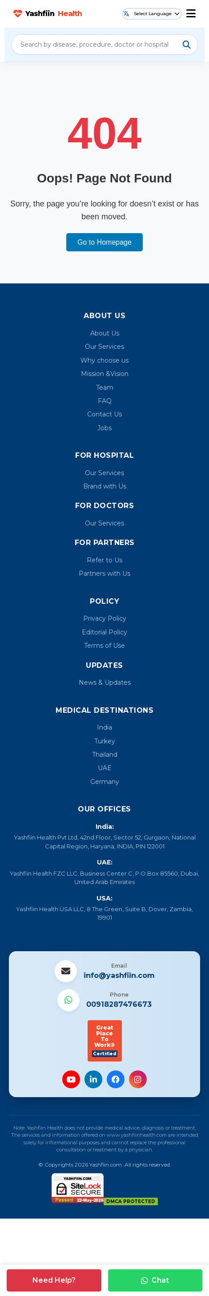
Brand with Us (104, 486)
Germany (104, 782)
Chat (155, 1280)
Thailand (104, 755)
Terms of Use (104, 646)
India (104, 727)
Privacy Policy (104, 618)
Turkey (104, 741)
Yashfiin (47, 14)
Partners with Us (104, 573)
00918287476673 (119, 1004)
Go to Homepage (104, 242)
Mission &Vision (105, 374)
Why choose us (104, 360)
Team (104, 388)
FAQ (105, 401)
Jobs (104, 428)
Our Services (104, 347)
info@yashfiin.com (119, 975)
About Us (104, 333)
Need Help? (54, 1280)
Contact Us (104, 414)
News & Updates (105, 682)
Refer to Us (104, 560)
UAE (105, 768)
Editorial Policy (104, 632)
